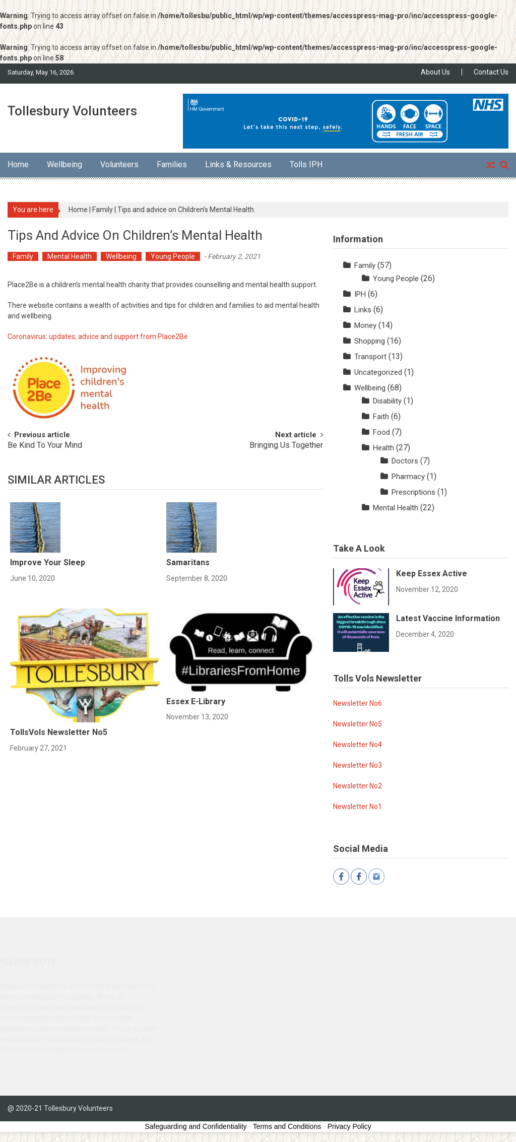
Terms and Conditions (287, 1126)
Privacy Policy (349, 1126)
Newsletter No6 (357, 703)
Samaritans (188, 562)
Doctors (405, 460)
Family (102, 210)
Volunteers (119, 164)
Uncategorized (378, 372)
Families (172, 164)
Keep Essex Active (431, 573)
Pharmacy (408, 476)
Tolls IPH (306, 164)
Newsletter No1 (357, 806)
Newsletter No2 (357, 786)
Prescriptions (413, 492)
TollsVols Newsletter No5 (58, 732)
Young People (173, 256)
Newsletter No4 (357, 745)
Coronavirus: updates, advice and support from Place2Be (98, 336)
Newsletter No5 (357, 724)
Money (365, 325)
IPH (360, 294)
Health (383, 447)
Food (381, 432)
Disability (387, 401)
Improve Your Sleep (47, 562)
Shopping (369, 341)
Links (362, 309)
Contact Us (491, 72)
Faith (381, 416)
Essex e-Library (195, 701)
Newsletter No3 (357, 765)
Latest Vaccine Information (448, 618)
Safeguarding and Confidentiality (195, 1126)
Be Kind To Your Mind (45, 446)
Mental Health (69, 256)
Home (18, 164)
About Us (435, 72)
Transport (370, 356)
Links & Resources (238, 164)
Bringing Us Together (286, 446)
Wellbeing (64, 164)
